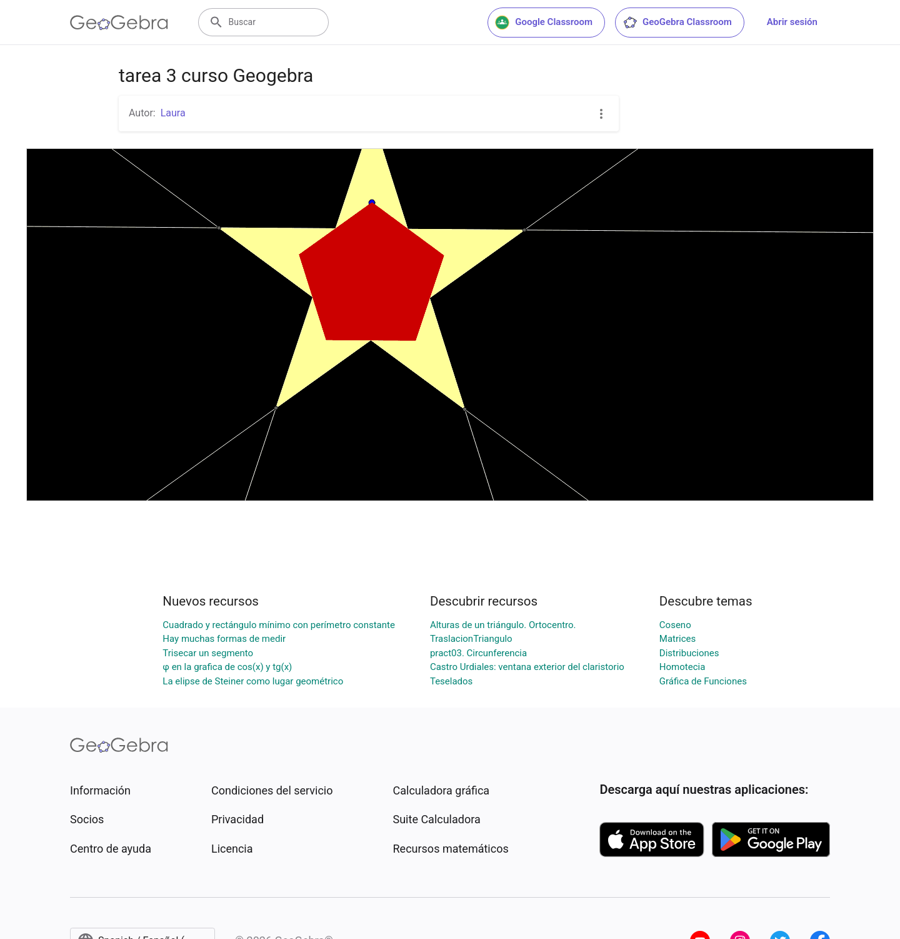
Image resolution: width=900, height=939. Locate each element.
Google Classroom (543, 22)
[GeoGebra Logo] (119, 22)
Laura (173, 113)
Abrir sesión (792, 22)
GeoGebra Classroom (677, 22)
